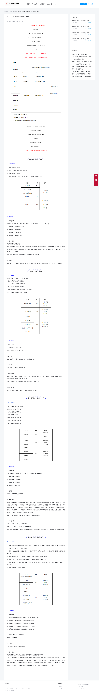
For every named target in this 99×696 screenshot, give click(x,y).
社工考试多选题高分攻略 (78, 69)
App (56, 4)
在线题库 (42, 4)
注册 (92, 4)
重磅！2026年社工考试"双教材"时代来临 (82, 61)
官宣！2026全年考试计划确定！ (80, 54)
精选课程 (75, 17)
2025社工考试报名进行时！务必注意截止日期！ (83, 71)
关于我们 (60, 686)
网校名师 (34, 4)
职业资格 (15, 11)
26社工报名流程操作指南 (78, 59)
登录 (84, 4)
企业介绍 (49, 4)
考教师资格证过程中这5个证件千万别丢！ (82, 76)
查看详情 (89, 22)
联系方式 (60, 688)
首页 (28, 4)
